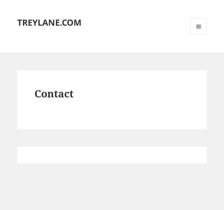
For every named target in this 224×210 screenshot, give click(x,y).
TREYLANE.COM (49, 22)
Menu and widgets (199, 34)
